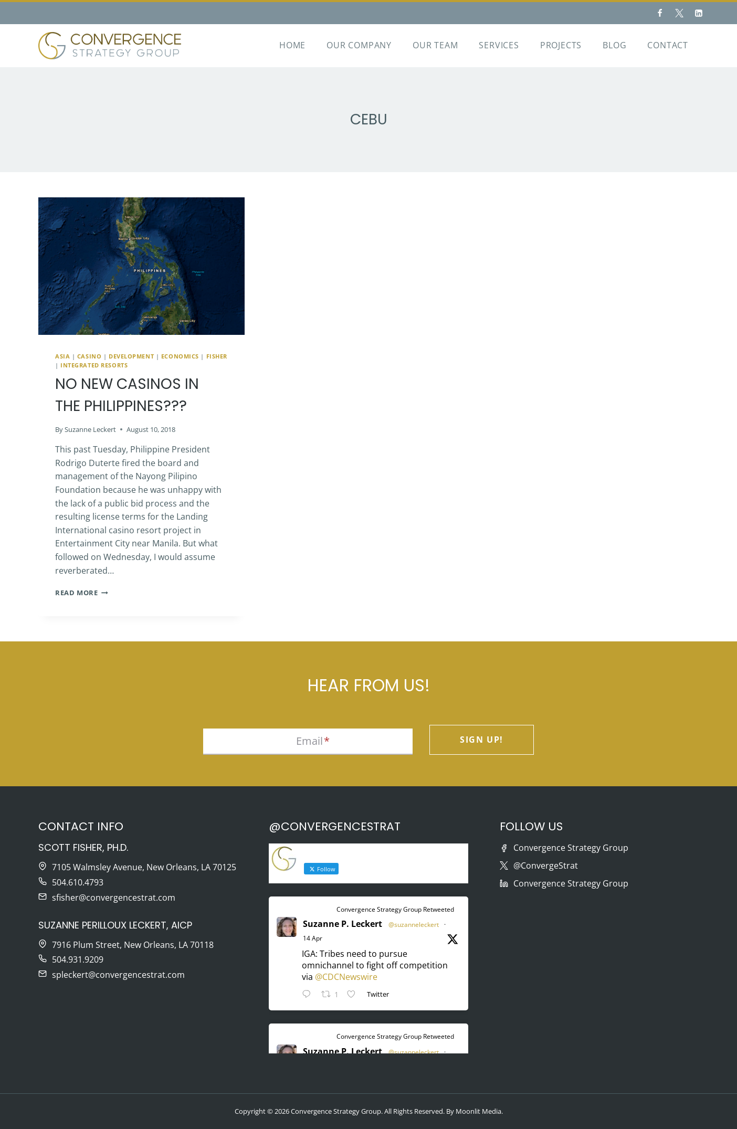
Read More (81, 592)
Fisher (216, 356)
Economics (180, 356)
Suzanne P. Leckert (342, 924)
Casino (89, 356)
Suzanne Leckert (90, 429)
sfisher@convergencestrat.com (113, 897)
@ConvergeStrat (545, 865)
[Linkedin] (698, 13)
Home (292, 45)
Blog (614, 45)
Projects (561, 45)
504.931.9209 (77, 959)
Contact (667, 45)
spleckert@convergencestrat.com (118, 974)
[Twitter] (679, 13)
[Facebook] (659, 13)
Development (131, 356)
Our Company (359, 45)
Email (313, 741)
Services (499, 45)
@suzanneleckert (413, 924)
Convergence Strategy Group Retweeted (395, 909)
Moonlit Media (478, 1111)
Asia (62, 356)
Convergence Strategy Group (570, 847)
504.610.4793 (77, 882)
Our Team (435, 45)
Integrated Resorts (94, 365)
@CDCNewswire (346, 977)
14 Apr (312, 938)
